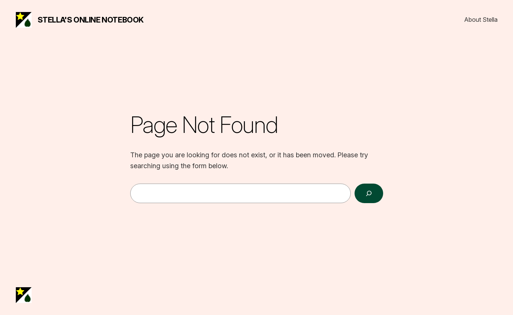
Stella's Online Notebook (91, 19)
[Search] (369, 193)
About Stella (481, 19)
